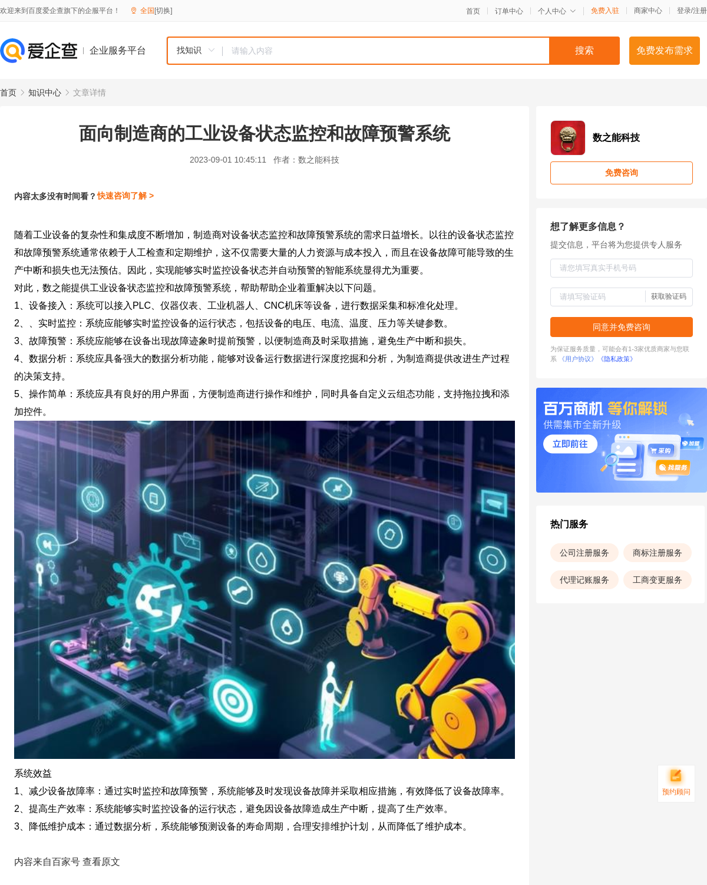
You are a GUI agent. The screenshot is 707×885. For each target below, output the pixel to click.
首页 (473, 11)
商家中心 (648, 10)
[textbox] (421, 51)
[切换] (163, 10)
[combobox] (393, 51)
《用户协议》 (578, 358)
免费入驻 (605, 10)
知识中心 (44, 92)
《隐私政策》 (616, 358)
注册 (700, 10)
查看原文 (101, 862)
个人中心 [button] (557, 11)
